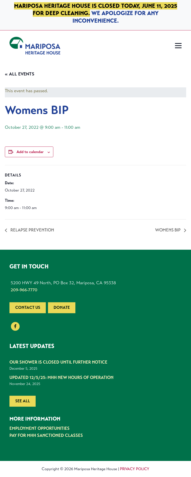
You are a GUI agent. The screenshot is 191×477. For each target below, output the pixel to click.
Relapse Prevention (31, 230)
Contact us (27, 307)
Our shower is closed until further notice (58, 362)
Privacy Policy (134, 469)
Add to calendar (30, 151)
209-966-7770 (24, 290)
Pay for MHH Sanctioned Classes (46, 435)
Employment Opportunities (39, 428)
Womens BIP (168, 230)
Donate (62, 307)
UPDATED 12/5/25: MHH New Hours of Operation (61, 377)
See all (22, 401)
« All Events (19, 74)
